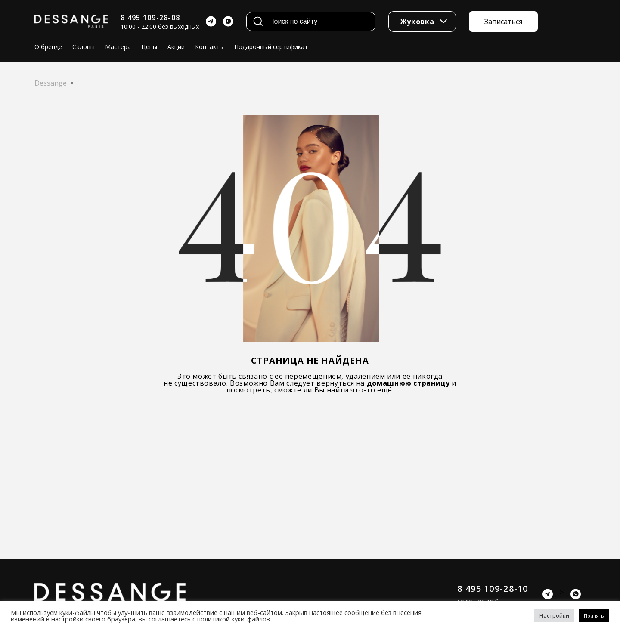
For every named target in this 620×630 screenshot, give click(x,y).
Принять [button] (594, 615)
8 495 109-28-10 (492, 588)
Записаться (503, 21)
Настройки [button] (554, 615)
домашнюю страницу (408, 383)
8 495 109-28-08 (150, 17)
